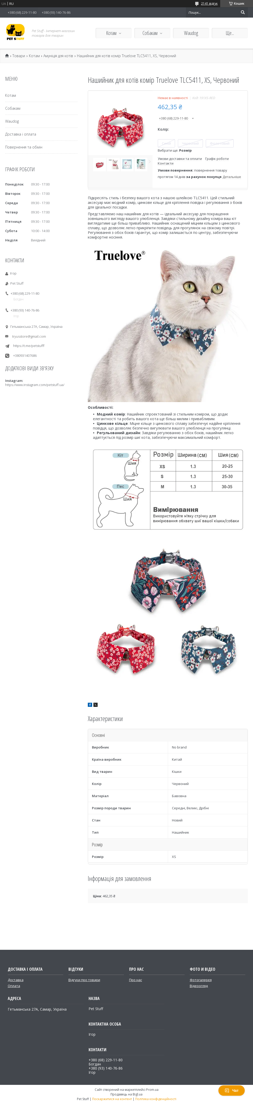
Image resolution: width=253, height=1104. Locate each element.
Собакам (150, 32)
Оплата (14, 985)
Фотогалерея (201, 979)
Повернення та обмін (23, 147)
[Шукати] (243, 12)
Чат (232, 1090)
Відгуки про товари (84, 979)
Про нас (135, 979)
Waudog (191, 32)
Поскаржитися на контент (112, 1099)
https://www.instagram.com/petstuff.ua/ (34, 384)
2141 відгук (209, 3)
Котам (111, 32)
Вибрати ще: (175, 150)
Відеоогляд (199, 985)
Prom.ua (152, 1089)
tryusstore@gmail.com (29, 336)
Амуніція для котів (58, 56)
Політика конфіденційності (155, 1099)
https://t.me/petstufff (28, 346)
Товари (18, 56)
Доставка (15, 979)
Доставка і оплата (20, 134)
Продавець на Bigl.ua (126, 1094)
